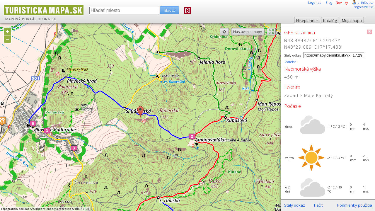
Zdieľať (290, 62)
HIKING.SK (47, 19)
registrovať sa (364, 7)
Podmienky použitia (354, 205)
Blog (328, 3)
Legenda (314, 3)
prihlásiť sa (365, 3)
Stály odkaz (294, 205)
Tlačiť (318, 205)
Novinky (342, 3)
